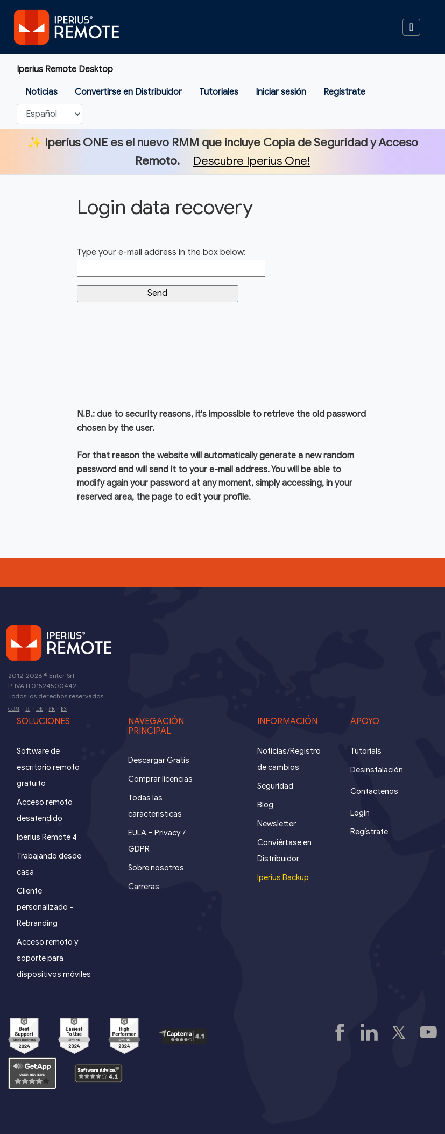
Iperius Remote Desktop (65, 69)
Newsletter (276, 823)
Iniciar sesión (281, 92)
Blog (265, 805)
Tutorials (366, 751)
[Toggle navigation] (411, 27)
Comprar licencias (160, 779)
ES (64, 709)
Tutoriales (218, 92)
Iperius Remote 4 (47, 837)
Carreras (143, 886)
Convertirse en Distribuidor (128, 92)
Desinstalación (376, 770)
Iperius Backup (283, 877)
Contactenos (374, 791)
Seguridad (275, 786)
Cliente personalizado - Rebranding (45, 907)
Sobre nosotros (156, 868)
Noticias (41, 92)
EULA (137, 833)
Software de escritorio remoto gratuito (48, 767)
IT (27, 709)
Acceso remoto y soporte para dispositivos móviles (54, 958)
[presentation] (159, 359)
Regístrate (344, 92)
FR (52, 709)
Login (360, 813)
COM (13, 709)
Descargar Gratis (158, 760)
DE (39, 709)
